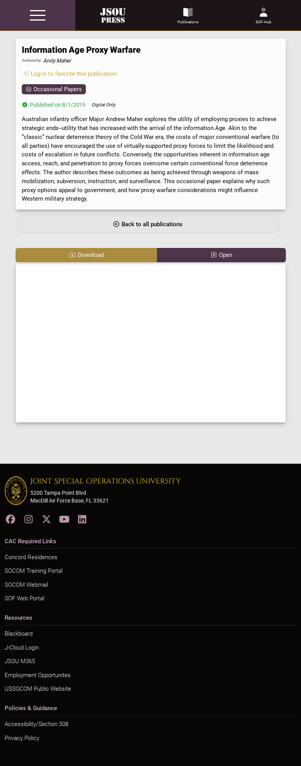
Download (86, 254)
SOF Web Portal (24, 598)
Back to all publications (148, 224)
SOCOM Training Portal (34, 570)
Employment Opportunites (38, 675)
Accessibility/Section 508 (36, 724)
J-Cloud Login (22, 647)
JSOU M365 (20, 661)
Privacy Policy (22, 738)
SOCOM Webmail (26, 584)
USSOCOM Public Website (38, 688)
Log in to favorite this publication (69, 73)
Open (221, 254)
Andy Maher (57, 60)
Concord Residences (31, 557)
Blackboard (19, 633)
